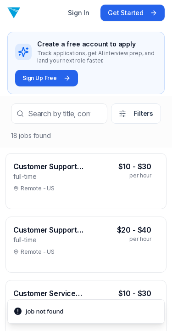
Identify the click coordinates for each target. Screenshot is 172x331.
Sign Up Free (46, 78)
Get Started (132, 13)
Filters (136, 113)
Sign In (78, 13)
